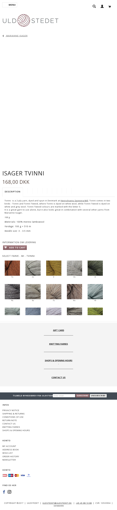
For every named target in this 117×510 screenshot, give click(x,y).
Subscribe (82, 395)
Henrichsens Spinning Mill (74, 200)
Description (12, 191)
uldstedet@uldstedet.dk (57, 503)
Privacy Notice (10, 410)
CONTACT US (9, 423)
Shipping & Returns (13, 413)
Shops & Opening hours (16, 430)
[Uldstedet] (30, 19)
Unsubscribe (98, 395)
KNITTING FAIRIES (11, 427)
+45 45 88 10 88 (84, 503)
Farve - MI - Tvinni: (18, 255)
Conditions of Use (13, 417)
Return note (9, 420)
